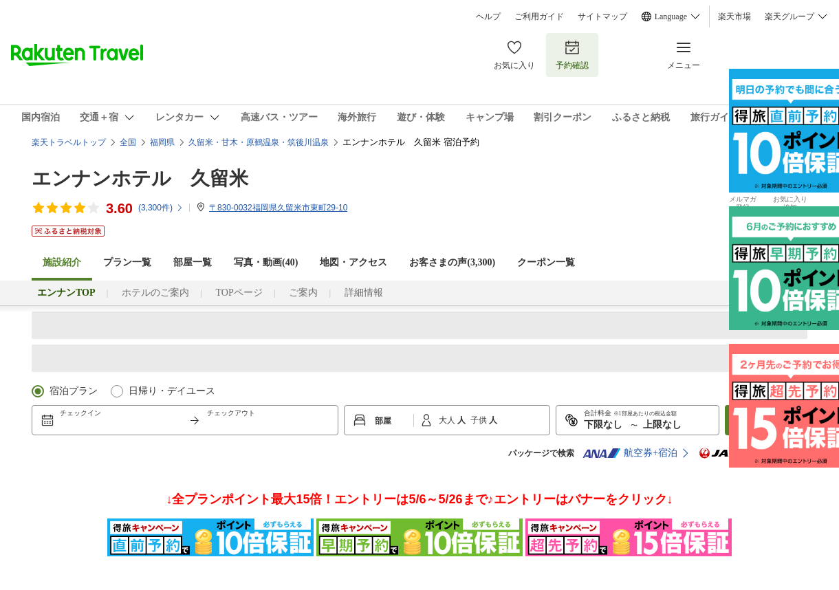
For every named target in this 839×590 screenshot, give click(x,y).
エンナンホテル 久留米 (140, 178)
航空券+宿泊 (629, 453)
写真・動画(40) (266, 262)
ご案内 (303, 292)
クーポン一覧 (546, 262)
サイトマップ (602, 16)
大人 (448, 420)
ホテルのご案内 (155, 292)
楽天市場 (734, 16)
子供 (479, 420)
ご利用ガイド (539, 16)
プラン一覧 (127, 262)
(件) (161, 208)
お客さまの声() (452, 262)
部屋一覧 (192, 262)
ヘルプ (488, 16)
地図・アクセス (353, 262)
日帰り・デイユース (172, 391)
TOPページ (238, 292)
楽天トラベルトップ (69, 142)
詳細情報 (364, 292)
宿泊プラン (74, 391)
